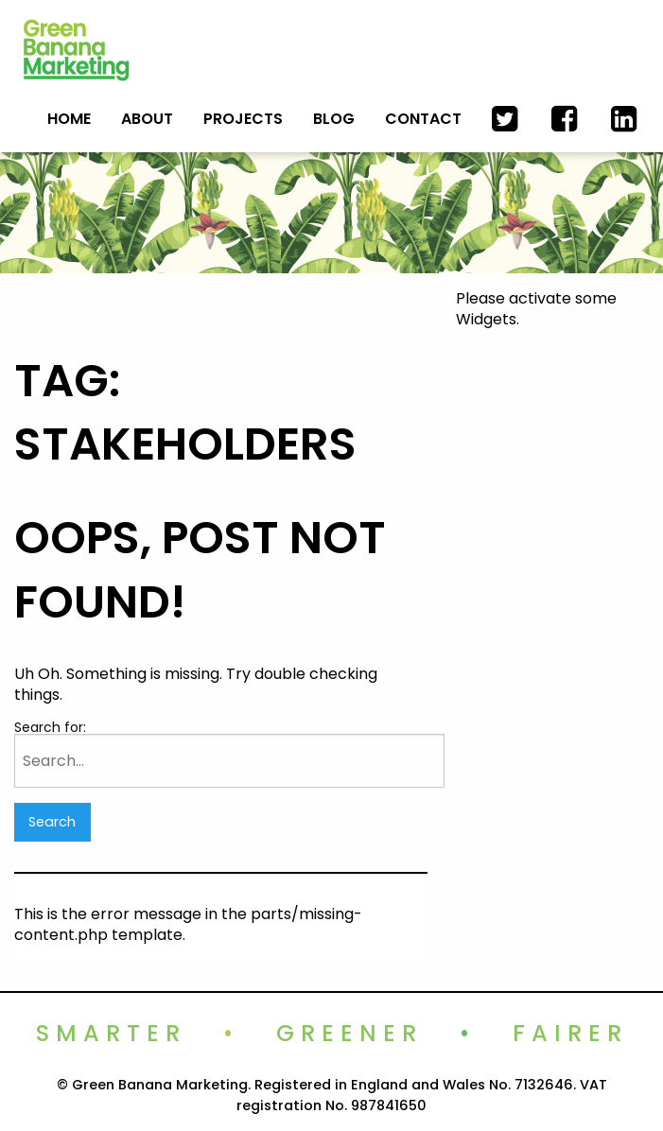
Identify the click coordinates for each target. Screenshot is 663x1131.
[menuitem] (69, 118)
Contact (423, 119)
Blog (334, 119)
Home (69, 119)
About (147, 119)
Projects (243, 119)
